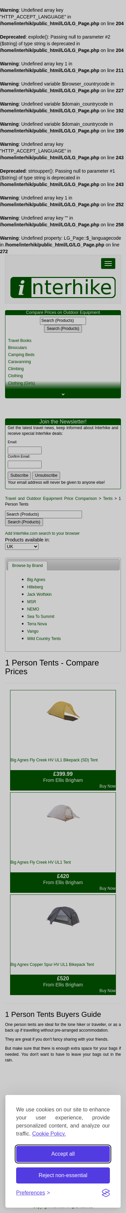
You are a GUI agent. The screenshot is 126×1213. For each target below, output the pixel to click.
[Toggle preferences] (33, 1193)
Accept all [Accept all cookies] (63, 1154)
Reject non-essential (63, 1175)
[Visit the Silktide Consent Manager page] (106, 1193)
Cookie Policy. (49, 1134)
